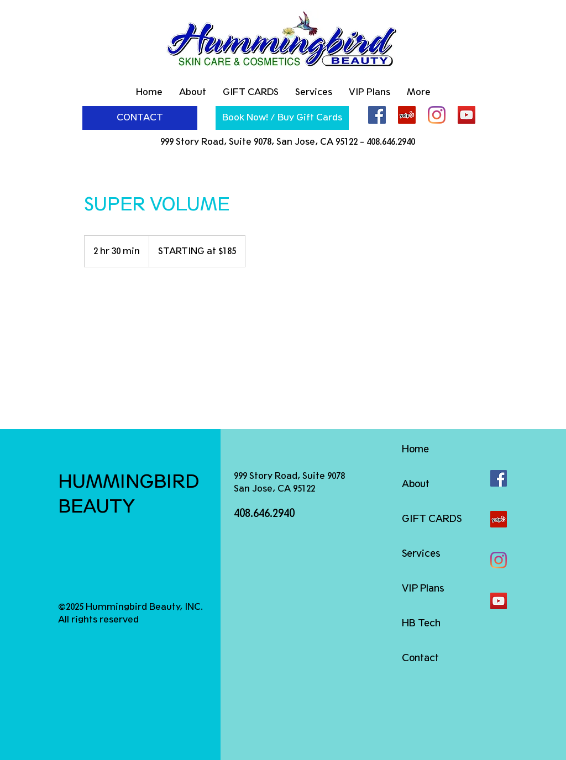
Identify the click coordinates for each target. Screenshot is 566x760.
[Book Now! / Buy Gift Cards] (282, 118)
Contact (420, 658)
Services (421, 553)
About (415, 484)
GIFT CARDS (432, 518)
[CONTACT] (139, 118)
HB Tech (421, 623)
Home (415, 449)
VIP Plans (423, 588)
